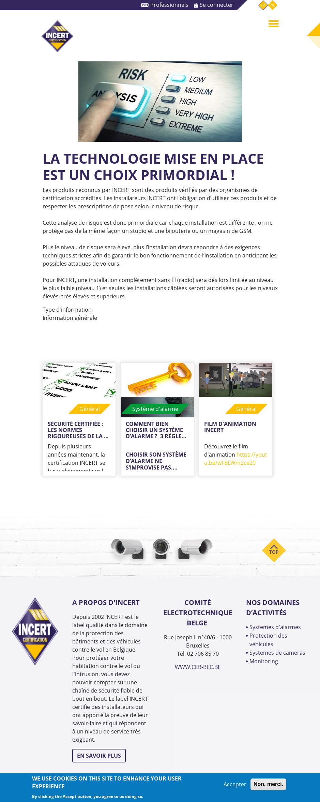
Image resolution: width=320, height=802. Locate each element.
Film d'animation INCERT (231, 427)
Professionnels (169, 5)
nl (272, 5)
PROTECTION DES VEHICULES (268, 640)
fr (263, 5)
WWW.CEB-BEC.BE (198, 667)
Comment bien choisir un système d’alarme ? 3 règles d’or (156, 430)
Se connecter (216, 5)
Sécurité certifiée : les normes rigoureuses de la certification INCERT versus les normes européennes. (79, 430)
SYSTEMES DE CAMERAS (277, 652)
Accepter (235, 784)
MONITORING (264, 661)
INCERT (57, 36)
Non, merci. (268, 784)
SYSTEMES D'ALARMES (275, 627)
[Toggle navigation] (273, 23)
